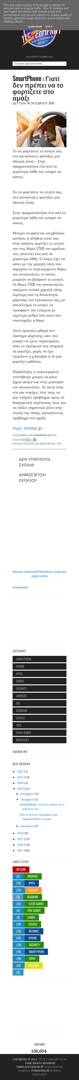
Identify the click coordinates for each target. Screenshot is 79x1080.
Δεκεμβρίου (27, 794)
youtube (34, 965)
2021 (20, 777)
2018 (20, 833)
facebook (21, 710)
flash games (23, 733)
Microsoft (22, 740)
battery (28, 443)
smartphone (47, 443)
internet (34, 931)
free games (34, 910)
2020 (20, 783)
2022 (20, 771)
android (21, 696)
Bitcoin (21, 869)
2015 (20, 850)
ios (18, 703)
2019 (20, 788)
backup (33, 890)
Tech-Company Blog (52, 1059)
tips (59, 443)
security (21, 688)
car (36, 443)
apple (19, 674)
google (20, 718)
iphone (20, 666)
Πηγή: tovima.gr (27, 428)
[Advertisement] (39, 621)
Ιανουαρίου (27, 826)
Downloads (20, 587)
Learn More (35, 26)
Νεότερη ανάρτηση (24, 571)
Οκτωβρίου (27, 799)
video (32, 958)
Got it (49, 26)
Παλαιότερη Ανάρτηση (52, 571)
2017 (20, 839)
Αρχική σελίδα (40, 573)
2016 (20, 844)
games (20, 681)
